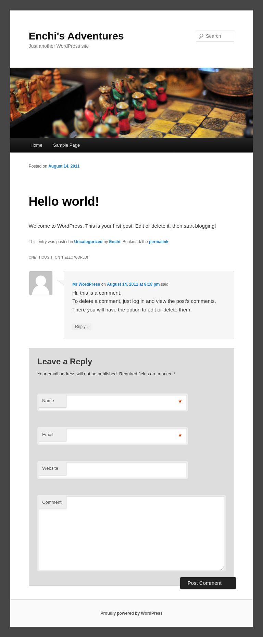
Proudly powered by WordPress (131, 613)
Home (36, 145)
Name (48, 400)
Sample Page (66, 145)
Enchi (115, 241)
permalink (158, 241)
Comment (51, 502)
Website (50, 468)
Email (47, 434)
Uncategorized (88, 241)
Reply (82, 326)
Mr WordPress (86, 284)
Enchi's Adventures (76, 36)
